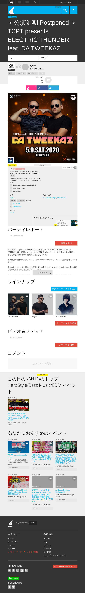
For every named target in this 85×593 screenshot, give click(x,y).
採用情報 (47, 552)
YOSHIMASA (61, 198)
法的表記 (47, 549)
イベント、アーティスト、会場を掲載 (23, 552)
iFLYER (10, 524)
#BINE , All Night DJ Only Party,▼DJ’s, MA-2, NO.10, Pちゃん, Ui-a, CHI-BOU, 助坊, (42, 458)
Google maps (17, 206)
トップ (42, 58)
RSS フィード (26, 570)
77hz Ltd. (33, 523)
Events (13, 17)
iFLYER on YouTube (22, 570)
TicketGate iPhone (13, 587)
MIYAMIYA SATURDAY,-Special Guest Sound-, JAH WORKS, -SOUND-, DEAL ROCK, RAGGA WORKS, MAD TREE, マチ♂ (66, 459)
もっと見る (42, 272)
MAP (13, 200)
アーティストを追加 (66, 323)
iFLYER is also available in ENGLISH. (65, 566)
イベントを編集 (20, 169)
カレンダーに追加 (68, 167)
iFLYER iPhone (9, 587)
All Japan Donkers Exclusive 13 (63, 491)
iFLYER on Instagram (17, 570)
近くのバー (16, 203)
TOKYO (22, 200)
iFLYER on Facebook (13, 570)
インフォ (47, 539)
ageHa (12, 198)
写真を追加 (66, 243)
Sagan (54, 198)
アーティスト (13, 542)
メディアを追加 (66, 345)
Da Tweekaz (46, 198)
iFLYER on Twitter (9, 570)
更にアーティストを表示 (64, 289)
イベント (11, 539)
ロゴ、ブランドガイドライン (55, 555)
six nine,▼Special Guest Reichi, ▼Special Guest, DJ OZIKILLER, (17, 492)
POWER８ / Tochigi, (41, 464)
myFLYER (12, 549)
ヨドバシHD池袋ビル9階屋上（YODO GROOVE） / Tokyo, (18, 462)
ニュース (11, 545)
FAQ (45, 542)
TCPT (12, 213)
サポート (47, 545)
